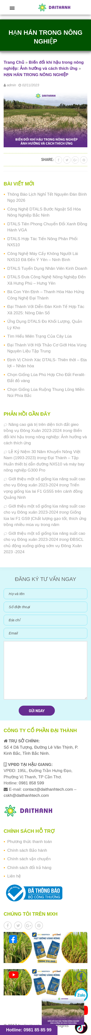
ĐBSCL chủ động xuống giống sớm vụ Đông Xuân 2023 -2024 (43, 545)
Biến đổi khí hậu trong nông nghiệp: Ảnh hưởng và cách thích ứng (45, 436)
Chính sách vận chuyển (29, 859)
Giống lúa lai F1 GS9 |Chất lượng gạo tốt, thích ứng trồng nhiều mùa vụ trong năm (45, 518)
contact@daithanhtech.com (48, 789)
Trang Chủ (14, 62)
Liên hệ (14, 876)
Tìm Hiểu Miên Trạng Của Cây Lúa (39, 336)
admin (11, 85)
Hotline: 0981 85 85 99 (28, 1029)
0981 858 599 (31, 783)
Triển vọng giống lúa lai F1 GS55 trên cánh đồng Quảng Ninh (43, 491)
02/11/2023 (30, 85)
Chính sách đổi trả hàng (29, 867)
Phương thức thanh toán (29, 841)
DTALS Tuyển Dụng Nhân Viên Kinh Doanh (47, 268)
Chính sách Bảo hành (27, 850)
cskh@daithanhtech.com (26, 795)
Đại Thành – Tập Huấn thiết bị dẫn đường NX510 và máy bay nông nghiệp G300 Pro (44, 464)
